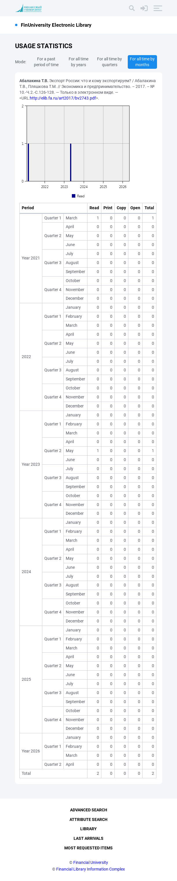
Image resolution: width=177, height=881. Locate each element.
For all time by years (78, 62)
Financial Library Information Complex (90, 869)
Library (88, 829)
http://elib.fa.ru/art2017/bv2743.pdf (63, 98)
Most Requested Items (88, 848)
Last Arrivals (88, 838)
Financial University (90, 862)
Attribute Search (88, 819)
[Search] (132, 8)
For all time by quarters (109, 62)
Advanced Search (88, 810)
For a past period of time (46, 62)
